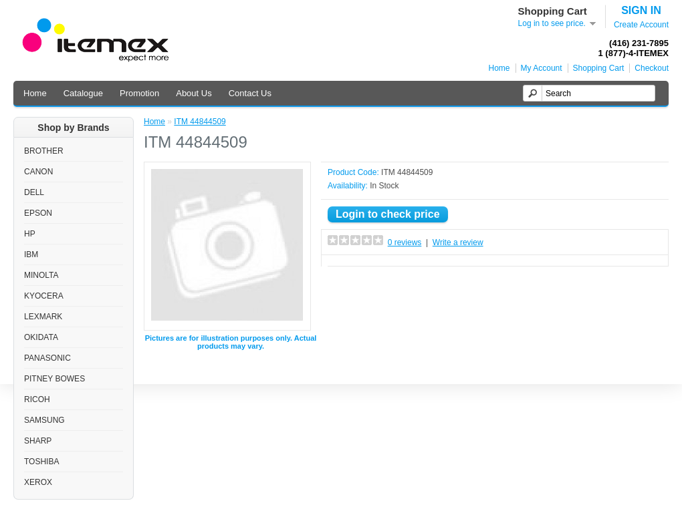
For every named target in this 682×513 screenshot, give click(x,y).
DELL (34, 192)
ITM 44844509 (199, 121)
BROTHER (44, 151)
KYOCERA (44, 296)
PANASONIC (47, 358)
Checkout (652, 68)
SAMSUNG (44, 420)
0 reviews (405, 242)
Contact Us (250, 93)
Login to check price (388, 214)
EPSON (38, 213)
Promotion (139, 93)
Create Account (641, 24)
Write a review (458, 242)
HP (29, 233)
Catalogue (83, 93)
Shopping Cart (598, 68)
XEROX (38, 482)
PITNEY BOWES (54, 378)
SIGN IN (641, 10)
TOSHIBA (41, 461)
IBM (31, 254)
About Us (193, 93)
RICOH (37, 399)
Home (499, 68)
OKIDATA (41, 337)
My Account (541, 68)
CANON (38, 171)
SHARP (37, 441)
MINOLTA (41, 275)
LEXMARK (43, 316)
